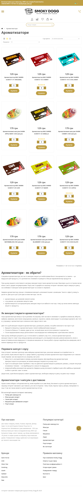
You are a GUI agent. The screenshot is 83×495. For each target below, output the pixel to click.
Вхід (33, 19)
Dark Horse (5, 458)
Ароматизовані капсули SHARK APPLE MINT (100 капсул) (14, 132)
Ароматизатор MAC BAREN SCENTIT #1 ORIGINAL (13, 78)
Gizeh (3, 470)
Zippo (45, 437)
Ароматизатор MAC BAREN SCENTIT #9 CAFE (13, 187)
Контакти (46, 474)
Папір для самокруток (13, 395)
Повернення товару (50, 470)
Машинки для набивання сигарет (16, 401)
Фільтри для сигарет (12, 397)
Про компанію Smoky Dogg (52, 458)
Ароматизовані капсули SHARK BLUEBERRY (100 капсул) (41, 241)
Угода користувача (49, 467)
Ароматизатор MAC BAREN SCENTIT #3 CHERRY (41, 78)
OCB (2, 461)
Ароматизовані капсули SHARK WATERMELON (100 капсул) (14, 241)
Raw (2, 480)
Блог (44, 477)
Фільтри (46, 427)
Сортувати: (46, 39)
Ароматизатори (48, 440)
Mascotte (4, 477)
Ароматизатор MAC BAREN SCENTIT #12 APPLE (69, 187)
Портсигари (9, 404)
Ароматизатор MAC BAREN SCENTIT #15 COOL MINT (69, 78)
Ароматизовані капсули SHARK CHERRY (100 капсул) (69, 132)
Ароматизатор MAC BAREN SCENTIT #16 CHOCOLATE (69, 241)
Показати (6, 42)
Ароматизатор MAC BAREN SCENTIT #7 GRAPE (41, 187)
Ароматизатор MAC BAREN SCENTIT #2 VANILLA (41, 132)
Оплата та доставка (50, 461)
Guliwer (4, 474)
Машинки (46, 434)
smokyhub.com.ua (25, 4)
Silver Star (4, 464)
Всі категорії (47, 446)
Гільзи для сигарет (11, 399)
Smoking (4, 467)
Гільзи (45, 430)
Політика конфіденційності (52, 464)
